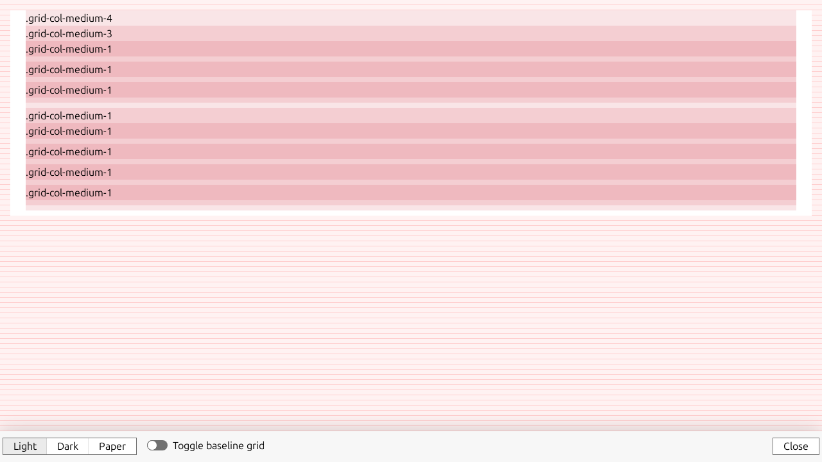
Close (796, 446)
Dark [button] (67, 446)
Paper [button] (112, 446)
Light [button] (25, 446)
